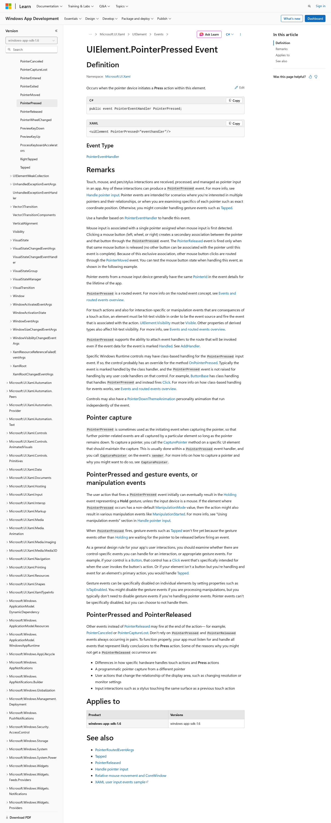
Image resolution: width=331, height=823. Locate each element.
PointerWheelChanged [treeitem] (35, 104)
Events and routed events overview (197, 329)
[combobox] (31, 40)
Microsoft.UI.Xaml (112, 34)
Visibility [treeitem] (18, 215)
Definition (283, 43)
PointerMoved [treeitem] (30, 79)
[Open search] (309, 6)
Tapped (226, 207)
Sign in (320, 6)
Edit (240, 87)
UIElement (139, 34)
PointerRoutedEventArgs (114, 749)
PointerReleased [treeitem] (31, 95)
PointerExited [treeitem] (29, 70)
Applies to (283, 55)
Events (158, 34)
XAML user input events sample (120, 781)
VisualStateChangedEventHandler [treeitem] (35, 244)
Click (166, 382)
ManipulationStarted (169, 513)
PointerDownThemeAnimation (151, 398)
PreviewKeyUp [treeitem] (30, 120)
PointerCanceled (99, 632)
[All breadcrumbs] (90, 34)
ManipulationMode (170, 507)
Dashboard (315, 18)
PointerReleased (190, 240)
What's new (292, 18)
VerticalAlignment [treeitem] (25, 207)
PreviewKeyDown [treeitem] (32, 112)
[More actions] (241, 34)
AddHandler (190, 345)
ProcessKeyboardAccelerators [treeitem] (38, 132)
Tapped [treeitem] (25, 151)
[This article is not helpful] (316, 76)
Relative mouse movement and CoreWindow (130, 775)
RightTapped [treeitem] (28, 143)
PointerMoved (117, 260)
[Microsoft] (8, 6)
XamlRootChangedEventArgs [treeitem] (33, 358)
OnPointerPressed (203, 362)
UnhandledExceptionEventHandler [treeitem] (35, 179)
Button (136, 560)
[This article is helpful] (310, 76)
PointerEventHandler (102, 156)
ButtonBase (199, 375)
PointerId (200, 276)
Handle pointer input (102, 194)
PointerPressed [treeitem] (30, 87)
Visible (190, 322)
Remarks (282, 49)
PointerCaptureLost (133, 632)
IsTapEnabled (96, 589)
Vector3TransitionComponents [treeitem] (34, 199)
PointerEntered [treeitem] (30, 62)
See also (281, 61)
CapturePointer (175, 442)
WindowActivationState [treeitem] (29, 297)
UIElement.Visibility (155, 322)
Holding (230, 494)
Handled (165, 345)
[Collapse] (56, 31)
